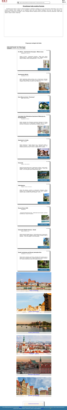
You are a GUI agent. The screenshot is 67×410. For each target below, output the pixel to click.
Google (20, 407)
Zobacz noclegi (43, 69)
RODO (42, 408)
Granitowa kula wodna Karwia (33, 403)
